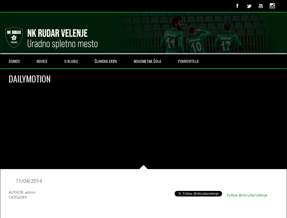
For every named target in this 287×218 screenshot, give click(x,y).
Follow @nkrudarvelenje (247, 195)
